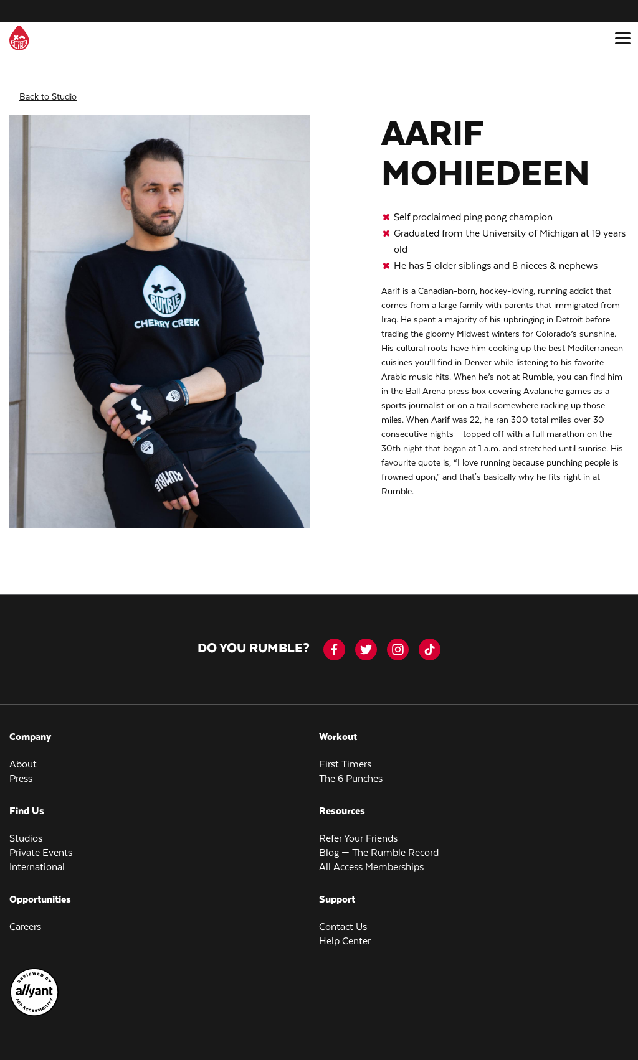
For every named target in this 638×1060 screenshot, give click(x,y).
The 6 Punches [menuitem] (351, 771)
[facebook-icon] (334, 641)
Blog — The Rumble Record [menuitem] (379, 845)
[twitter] (366, 641)
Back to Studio (48, 88)
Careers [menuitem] (25, 919)
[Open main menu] (622, 38)
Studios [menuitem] (25, 831)
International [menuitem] (37, 859)
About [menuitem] (23, 756)
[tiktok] (429, 641)
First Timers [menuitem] (345, 756)
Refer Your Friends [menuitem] (358, 831)
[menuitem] (34, 1006)
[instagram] (398, 641)
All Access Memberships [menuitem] (371, 859)
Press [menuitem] (20, 771)
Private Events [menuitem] (40, 845)
